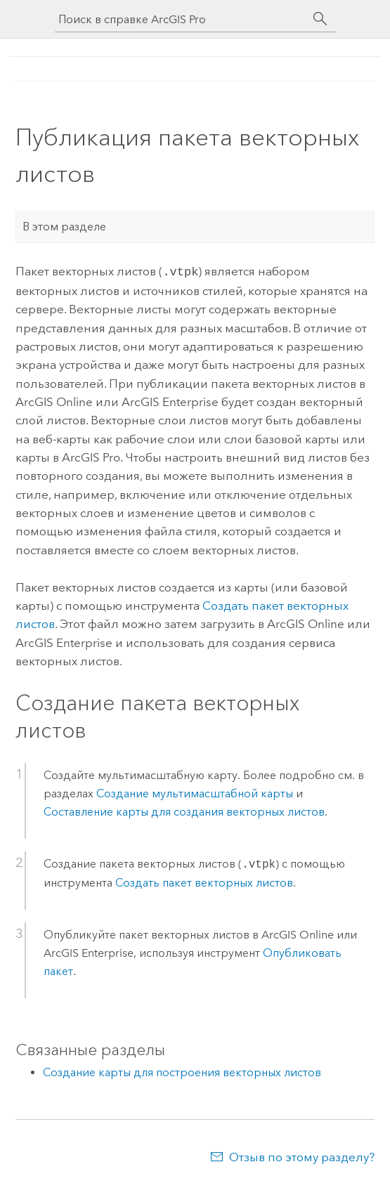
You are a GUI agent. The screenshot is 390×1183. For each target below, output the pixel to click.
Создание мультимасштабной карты (194, 792)
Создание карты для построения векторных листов (182, 1071)
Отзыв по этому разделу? (302, 1156)
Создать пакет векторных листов (204, 881)
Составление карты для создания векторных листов (184, 810)
